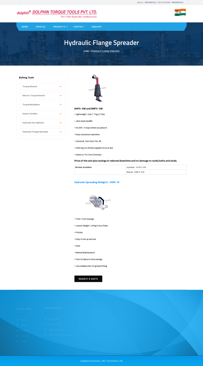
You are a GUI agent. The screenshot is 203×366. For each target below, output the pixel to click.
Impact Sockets (41, 114)
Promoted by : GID (114, 360)
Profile (40, 26)
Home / (87, 51)
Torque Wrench (41, 86)
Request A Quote (88, 278)
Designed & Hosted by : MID (93, 360)
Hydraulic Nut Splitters (41, 123)
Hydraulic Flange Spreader (105, 51)
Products (59, 26)
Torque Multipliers (41, 104)
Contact (78, 26)
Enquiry (97, 26)
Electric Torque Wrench (41, 95)
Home (25, 26)
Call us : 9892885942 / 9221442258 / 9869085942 (160, 2)
